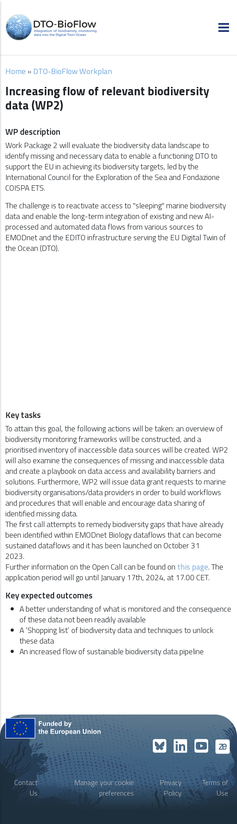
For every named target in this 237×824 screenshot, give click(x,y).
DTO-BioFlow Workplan (72, 71)
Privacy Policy (171, 787)
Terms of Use (215, 787)
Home (15, 71)
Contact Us (26, 787)
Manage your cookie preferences (104, 787)
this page (191, 567)
